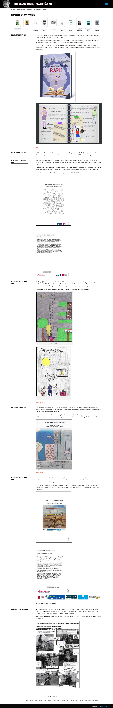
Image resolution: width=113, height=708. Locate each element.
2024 (31, 701)
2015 (72, 701)
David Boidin (103, 706)
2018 (58, 701)
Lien (37, 147)
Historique (29, 10)
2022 (40, 701)
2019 (54, 701)
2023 (36, 701)
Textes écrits (38, 10)
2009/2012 (88, 701)
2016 (68, 701)
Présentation (21, 10)
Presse (45, 10)
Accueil (13, 10)
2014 (77, 701)
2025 (27, 701)
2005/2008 (95, 701)
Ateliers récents (19, 701)
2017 (63, 701)
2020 (49, 701)
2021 (45, 701)
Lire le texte (39, 402)
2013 (81, 701)
